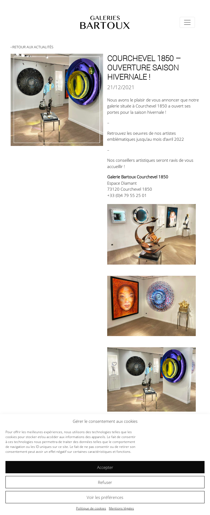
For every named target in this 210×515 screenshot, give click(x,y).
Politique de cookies (91, 508)
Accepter (105, 467)
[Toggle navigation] (187, 22)
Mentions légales (121, 508)
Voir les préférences (105, 497)
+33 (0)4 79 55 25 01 (127, 195)
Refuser (105, 482)
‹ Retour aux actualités (32, 46)
